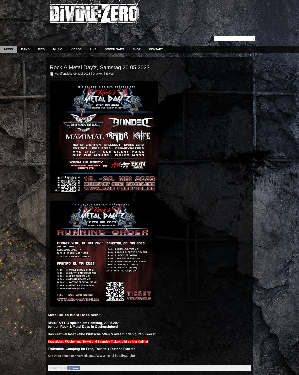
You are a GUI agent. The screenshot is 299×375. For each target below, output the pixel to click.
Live (93, 49)
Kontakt (156, 49)
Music (57, 49)
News (8, 49)
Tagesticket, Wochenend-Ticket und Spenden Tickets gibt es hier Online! (98, 341)
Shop (136, 49)
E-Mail (110, 73)
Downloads (114, 49)
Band (25, 49)
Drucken (98, 73)
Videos (76, 49)
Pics (41, 49)
